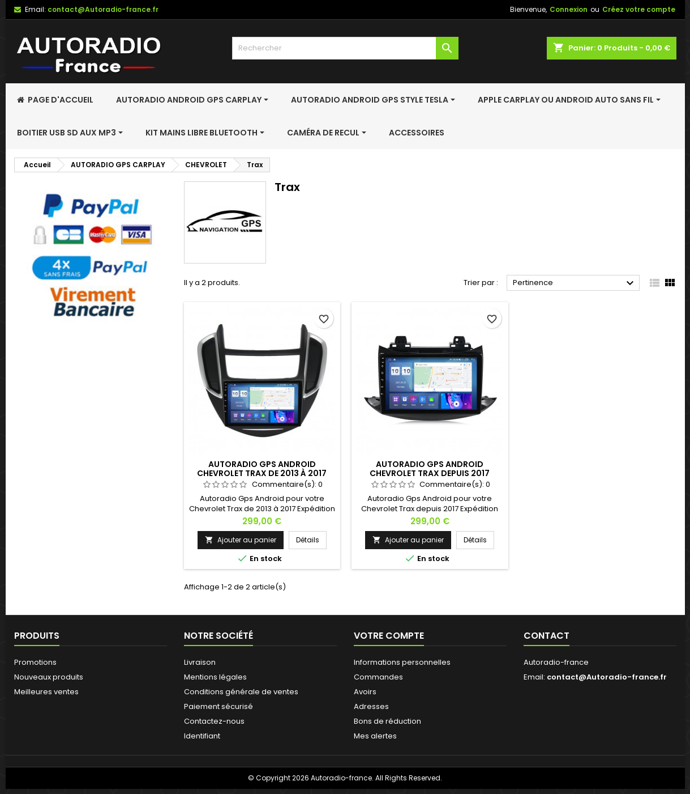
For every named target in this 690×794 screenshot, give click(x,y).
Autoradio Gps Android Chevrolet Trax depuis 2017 (430, 468)
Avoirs (365, 691)
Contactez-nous (214, 721)
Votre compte (389, 635)
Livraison (200, 662)
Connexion (569, 9)
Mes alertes (375, 736)
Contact (546, 635)
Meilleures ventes (46, 691)
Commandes (378, 677)
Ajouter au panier (240, 540)
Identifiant (202, 736)
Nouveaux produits (48, 677)
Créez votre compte (638, 9)
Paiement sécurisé (218, 706)
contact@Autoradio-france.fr (103, 9)
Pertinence (575, 283)
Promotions (35, 662)
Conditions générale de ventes (241, 691)
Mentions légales (215, 677)
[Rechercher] (345, 48)
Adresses (371, 706)
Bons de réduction (387, 721)
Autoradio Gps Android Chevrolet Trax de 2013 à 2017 (262, 468)
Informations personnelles (402, 662)
